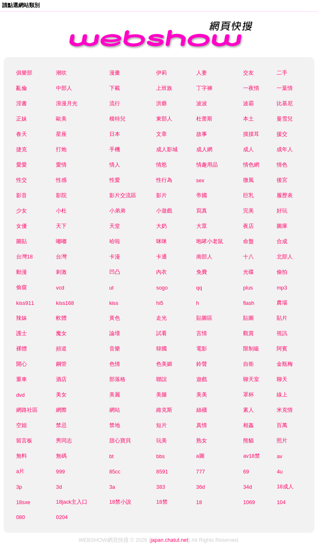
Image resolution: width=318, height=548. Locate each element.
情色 (282, 165)
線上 (282, 394)
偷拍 (282, 272)
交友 (248, 73)
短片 (161, 425)
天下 (61, 226)
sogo (162, 288)
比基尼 (285, 103)
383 (160, 487)
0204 (61, 517)
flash (248, 303)
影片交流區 (122, 195)
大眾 (201, 226)
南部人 (204, 256)
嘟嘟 (61, 241)
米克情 (285, 410)
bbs (160, 456)
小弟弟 (117, 211)
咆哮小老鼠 (209, 241)
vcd (60, 288)
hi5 (159, 303)
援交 (282, 134)
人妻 (201, 73)
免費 (201, 272)
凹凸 (114, 272)
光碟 (248, 272)
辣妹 (21, 318)
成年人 (285, 149)
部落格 (117, 379)
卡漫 (114, 256)
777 (200, 471)
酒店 (61, 379)
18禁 (161, 502)
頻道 (61, 348)
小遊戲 (164, 211)
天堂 (114, 226)
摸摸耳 (251, 134)
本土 (248, 119)
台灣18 (24, 256)
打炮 (61, 149)
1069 (249, 502)
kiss (113, 303)
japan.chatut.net (169, 540)
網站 (114, 410)
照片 (282, 440)
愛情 (61, 165)
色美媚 (164, 364)
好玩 (282, 211)
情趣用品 (207, 165)
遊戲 (201, 379)
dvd (20, 395)
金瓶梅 (285, 364)
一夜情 (251, 88)
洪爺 (161, 103)
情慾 (161, 165)
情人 (114, 165)
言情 (201, 333)
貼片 (282, 318)
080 (20, 517)
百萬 (282, 425)
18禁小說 (120, 502)
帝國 (201, 195)
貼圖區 (204, 318)
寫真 (201, 211)
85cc (114, 471)
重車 (21, 379)
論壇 (114, 333)
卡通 (161, 256)
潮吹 (61, 73)
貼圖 (248, 318)
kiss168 (65, 303)
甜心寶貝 (120, 440)
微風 (248, 180)
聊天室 (251, 379)
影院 (61, 195)
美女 (61, 394)
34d (247, 487)
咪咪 (161, 241)
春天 (21, 134)
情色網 (251, 165)
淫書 (21, 103)
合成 (282, 241)
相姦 (248, 425)
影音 (21, 195)
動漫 (21, 272)
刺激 (61, 272)
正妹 (21, 119)
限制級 (251, 348)
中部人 (64, 88)
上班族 (164, 88)
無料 (21, 456)
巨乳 (248, 195)
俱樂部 (24, 73)
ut (111, 288)
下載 (114, 88)
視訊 (282, 333)
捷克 (21, 149)
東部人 (164, 119)
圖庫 (282, 226)
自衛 (248, 364)
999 (60, 471)
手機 (114, 149)
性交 (21, 180)
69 (246, 471)
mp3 (282, 288)
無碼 (61, 456)
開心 (21, 364)
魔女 (61, 333)
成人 (248, 149)
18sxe (23, 502)
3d (59, 487)
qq (199, 288)
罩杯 (248, 394)
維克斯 (164, 410)
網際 (61, 410)
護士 (21, 333)
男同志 (64, 440)
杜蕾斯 (204, 119)
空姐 (21, 425)
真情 (201, 425)
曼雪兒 (285, 119)
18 (199, 502)
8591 (162, 471)
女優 (21, 226)
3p (19, 487)
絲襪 (201, 410)
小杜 (61, 211)
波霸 (248, 103)
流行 (114, 103)
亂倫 (21, 88)
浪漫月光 (66, 103)
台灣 (61, 256)
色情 (114, 364)
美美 (201, 394)
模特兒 (117, 119)
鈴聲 (201, 364)
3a (112, 487)
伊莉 (161, 73)
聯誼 (161, 379)
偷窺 (21, 287)
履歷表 (285, 195)
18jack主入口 (71, 502)
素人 (248, 410)
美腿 (161, 394)
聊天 (282, 379)
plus (248, 288)
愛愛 (21, 165)
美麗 (114, 394)
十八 (248, 256)
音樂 (114, 348)
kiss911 (25, 303)
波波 (201, 103)
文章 (161, 134)
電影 (201, 348)
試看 (161, 333)
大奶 (161, 226)
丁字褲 (204, 88)
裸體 (21, 348)
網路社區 (27, 410)
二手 (282, 73)
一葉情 (285, 88)
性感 (61, 180)
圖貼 (21, 241)
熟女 (201, 440)
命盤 (248, 241)
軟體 (61, 318)
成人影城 (167, 149)
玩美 (161, 440)
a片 (20, 471)
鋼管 (61, 364)
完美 (248, 211)
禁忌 (61, 425)
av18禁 (251, 456)
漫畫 (114, 73)
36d (200, 487)
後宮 (282, 180)
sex (200, 180)
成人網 (204, 149)
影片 (161, 195)
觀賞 (248, 333)
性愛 (114, 180)
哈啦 (114, 241)
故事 (201, 134)
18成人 (285, 486)
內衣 (161, 272)
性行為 (164, 180)
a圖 (200, 456)
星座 (61, 134)
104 (281, 502)
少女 (21, 211)
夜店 (248, 226)
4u (279, 471)
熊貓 (248, 440)
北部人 (285, 256)
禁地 (114, 425)
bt (111, 456)
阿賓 (282, 348)
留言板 (24, 440)
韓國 (161, 348)
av (279, 456)
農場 (282, 302)
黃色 (114, 318)
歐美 (61, 119)
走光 (161, 318)
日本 (114, 134)
